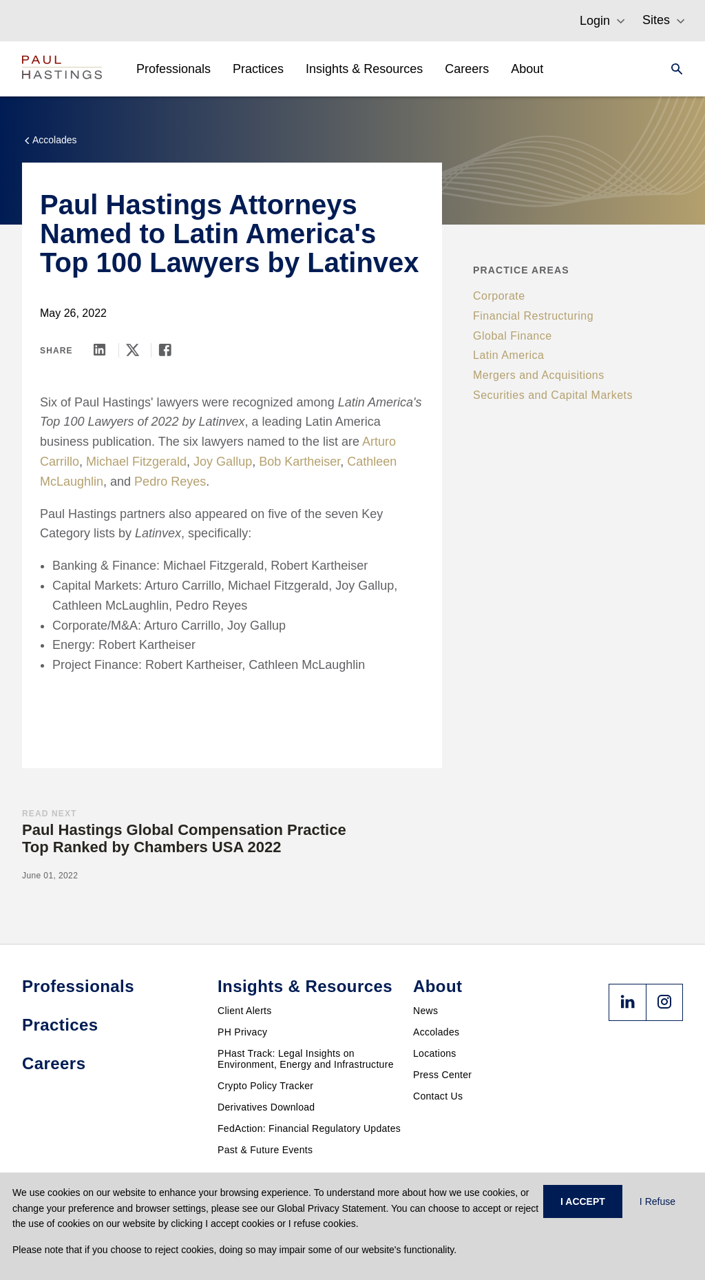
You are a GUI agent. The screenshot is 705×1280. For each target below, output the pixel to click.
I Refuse (657, 1201)
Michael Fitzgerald (136, 461)
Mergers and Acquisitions (538, 375)
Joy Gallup (222, 461)
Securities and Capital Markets (553, 395)
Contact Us (438, 1096)
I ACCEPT (582, 1201)
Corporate (499, 296)
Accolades (436, 1032)
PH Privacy (242, 1032)
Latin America (508, 355)
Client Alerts (245, 1010)
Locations (434, 1053)
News (425, 1010)
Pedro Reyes (170, 481)
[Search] (672, 69)
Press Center (442, 1074)
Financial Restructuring (533, 316)
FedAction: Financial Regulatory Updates (309, 1128)
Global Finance (512, 336)
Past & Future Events (265, 1149)
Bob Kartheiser (299, 461)
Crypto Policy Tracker (265, 1085)
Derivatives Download (266, 1107)
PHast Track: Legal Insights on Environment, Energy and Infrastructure (306, 1059)
